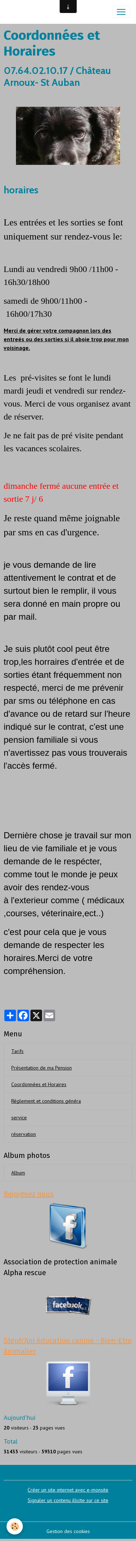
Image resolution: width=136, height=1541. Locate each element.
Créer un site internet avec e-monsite (68, 1490)
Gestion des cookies (68, 1531)
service (19, 1117)
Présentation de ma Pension (41, 1067)
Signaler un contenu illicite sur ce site (68, 1500)
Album (18, 1172)
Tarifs (17, 1051)
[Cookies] (15, 1526)
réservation (23, 1134)
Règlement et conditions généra (46, 1101)
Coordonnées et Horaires (38, 1084)
